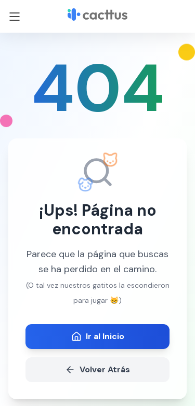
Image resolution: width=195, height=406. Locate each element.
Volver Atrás (97, 369)
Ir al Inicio (97, 336)
